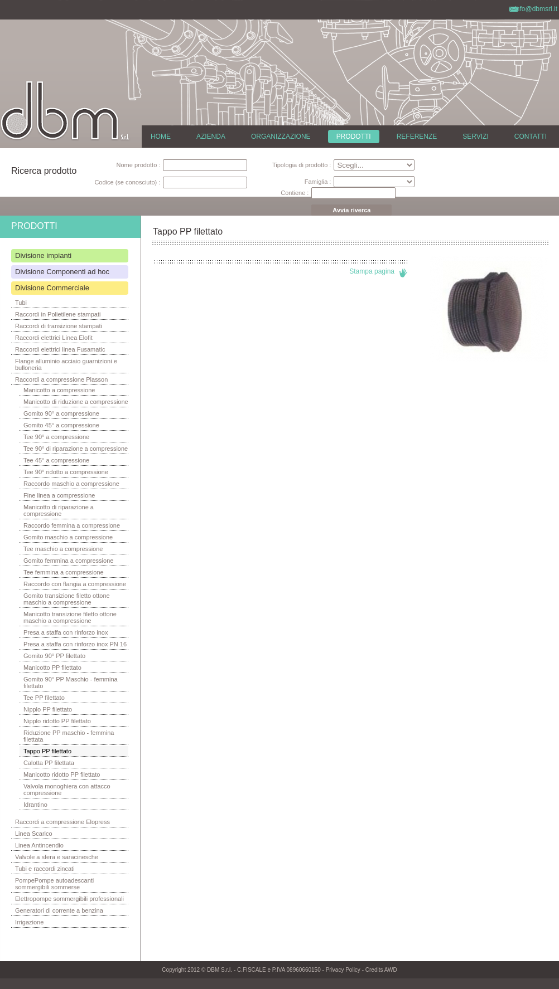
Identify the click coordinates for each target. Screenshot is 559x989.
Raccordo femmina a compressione (71, 525)
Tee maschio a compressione (63, 548)
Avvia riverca (351, 210)
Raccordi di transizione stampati (58, 326)
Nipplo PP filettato (47, 709)
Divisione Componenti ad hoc (62, 271)
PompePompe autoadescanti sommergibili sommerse (54, 883)
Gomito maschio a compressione (68, 537)
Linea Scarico (33, 833)
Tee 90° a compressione (56, 436)
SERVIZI (475, 136)
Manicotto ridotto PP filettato (61, 774)
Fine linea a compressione (59, 495)
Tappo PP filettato (47, 751)
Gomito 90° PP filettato (54, 655)
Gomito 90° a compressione (61, 413)
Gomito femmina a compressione (68, 560)
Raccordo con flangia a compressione (74, 584)
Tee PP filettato (44, 697)
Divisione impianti (43, 255)
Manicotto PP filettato (52, 667)
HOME (161, 136)
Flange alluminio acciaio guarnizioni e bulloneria (66, 364)
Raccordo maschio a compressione (71, 483)
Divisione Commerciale (52, 288)
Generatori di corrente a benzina (59, 910)
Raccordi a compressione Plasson (61, 379)
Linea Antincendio (39, 845)
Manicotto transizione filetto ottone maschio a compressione (70, 617)
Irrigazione (29, 922)
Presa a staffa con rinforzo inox (65, 632)
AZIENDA (210, 136)
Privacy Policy (343, 970)
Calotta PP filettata (48, 762)
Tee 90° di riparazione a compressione (75, 448)
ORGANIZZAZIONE (281, 136)
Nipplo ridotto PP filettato (57, 721)
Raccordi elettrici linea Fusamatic (60, 349)
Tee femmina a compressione (63, 572)
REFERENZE (417, 136)
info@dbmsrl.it (535, 9)
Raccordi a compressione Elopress (62, 822)
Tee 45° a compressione (56, 460)
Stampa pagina (371, 271)
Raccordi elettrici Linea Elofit (54, 337)
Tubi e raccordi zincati (45, 868)
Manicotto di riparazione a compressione (58, 510)
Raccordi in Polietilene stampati (57, 314)
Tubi (21, 302)
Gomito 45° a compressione (61, 425)
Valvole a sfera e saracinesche (56, 857)
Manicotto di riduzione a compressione (75, 401)
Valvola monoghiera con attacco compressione (66, 789)
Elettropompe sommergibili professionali (69, 898)
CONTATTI (530, 136)
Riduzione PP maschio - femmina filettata (68, 736)
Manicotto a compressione (59, 390)
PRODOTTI (353, 136)
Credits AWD (381, 970)
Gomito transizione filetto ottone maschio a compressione (66, 599)
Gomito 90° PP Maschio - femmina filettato (70, 682)
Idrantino (35, 804)
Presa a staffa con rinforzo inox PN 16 (75, 644)
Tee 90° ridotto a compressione (65, 472)
